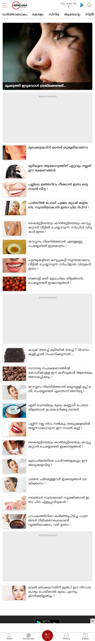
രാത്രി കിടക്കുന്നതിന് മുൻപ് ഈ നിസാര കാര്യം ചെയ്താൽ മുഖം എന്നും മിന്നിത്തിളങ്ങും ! (59, 592)
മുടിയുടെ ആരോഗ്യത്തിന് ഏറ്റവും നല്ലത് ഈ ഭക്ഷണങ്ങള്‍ (59, 168)
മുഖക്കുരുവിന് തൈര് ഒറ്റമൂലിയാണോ (58, 148)
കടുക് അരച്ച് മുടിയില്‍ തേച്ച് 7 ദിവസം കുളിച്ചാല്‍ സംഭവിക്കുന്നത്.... (58, 352)
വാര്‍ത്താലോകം (14, 15)
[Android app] (47, 623)
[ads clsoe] (92, 621)
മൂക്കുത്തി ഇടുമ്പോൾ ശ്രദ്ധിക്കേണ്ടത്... (35, 86)
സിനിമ (54, 15)
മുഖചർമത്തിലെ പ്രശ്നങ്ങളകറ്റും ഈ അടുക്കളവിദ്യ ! (57, 463)
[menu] (5, 5)
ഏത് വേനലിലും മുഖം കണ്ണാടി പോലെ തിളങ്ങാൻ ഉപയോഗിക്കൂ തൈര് (58, 407)
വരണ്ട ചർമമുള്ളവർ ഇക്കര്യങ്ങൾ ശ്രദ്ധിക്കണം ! (57, 481)
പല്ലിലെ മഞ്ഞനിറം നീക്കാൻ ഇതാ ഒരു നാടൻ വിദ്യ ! (58, 187)
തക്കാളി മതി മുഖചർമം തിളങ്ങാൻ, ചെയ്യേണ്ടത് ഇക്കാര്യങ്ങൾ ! (56, 281)
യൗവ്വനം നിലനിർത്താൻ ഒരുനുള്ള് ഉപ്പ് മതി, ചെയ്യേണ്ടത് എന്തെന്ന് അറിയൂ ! (59, 389)
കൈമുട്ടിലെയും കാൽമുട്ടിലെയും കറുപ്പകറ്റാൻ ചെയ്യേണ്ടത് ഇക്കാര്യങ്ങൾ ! (59, 444)
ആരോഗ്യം (72, 15)
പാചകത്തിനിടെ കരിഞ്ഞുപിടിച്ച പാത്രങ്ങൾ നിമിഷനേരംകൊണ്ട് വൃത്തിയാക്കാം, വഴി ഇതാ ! (58, 520)
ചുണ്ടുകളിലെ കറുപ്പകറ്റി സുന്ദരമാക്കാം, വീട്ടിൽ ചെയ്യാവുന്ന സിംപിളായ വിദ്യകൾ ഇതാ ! (59, 264)
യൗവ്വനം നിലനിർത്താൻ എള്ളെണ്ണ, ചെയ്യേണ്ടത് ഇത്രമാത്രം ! (55, 244)
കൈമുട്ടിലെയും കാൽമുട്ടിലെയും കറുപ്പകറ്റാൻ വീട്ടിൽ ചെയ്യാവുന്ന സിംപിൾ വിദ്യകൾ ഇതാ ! (60, 227)
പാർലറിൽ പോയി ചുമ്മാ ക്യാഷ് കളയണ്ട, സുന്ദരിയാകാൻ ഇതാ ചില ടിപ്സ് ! (58, 205)
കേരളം (38, 15)
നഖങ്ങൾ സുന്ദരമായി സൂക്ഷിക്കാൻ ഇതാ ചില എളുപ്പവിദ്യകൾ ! (58, 500)
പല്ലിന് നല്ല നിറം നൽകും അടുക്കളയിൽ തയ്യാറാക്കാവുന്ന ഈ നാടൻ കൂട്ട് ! (59, 426)
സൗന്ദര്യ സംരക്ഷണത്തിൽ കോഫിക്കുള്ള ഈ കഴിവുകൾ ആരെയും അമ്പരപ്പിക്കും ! (60, 372)
